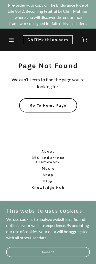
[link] (48, 39)
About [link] (48, 151)
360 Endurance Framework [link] (48, 160)
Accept (48, 252)
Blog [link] (48, 181)
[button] (12, 40)
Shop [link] (48, 175)
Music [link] (48, 168)
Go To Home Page (48, 105)
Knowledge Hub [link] (48, 187)
